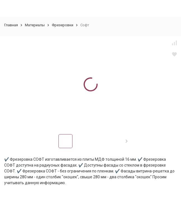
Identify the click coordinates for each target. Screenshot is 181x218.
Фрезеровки (62, 25)
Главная (11, 25)
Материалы (35, 25)
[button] (126, 141)
